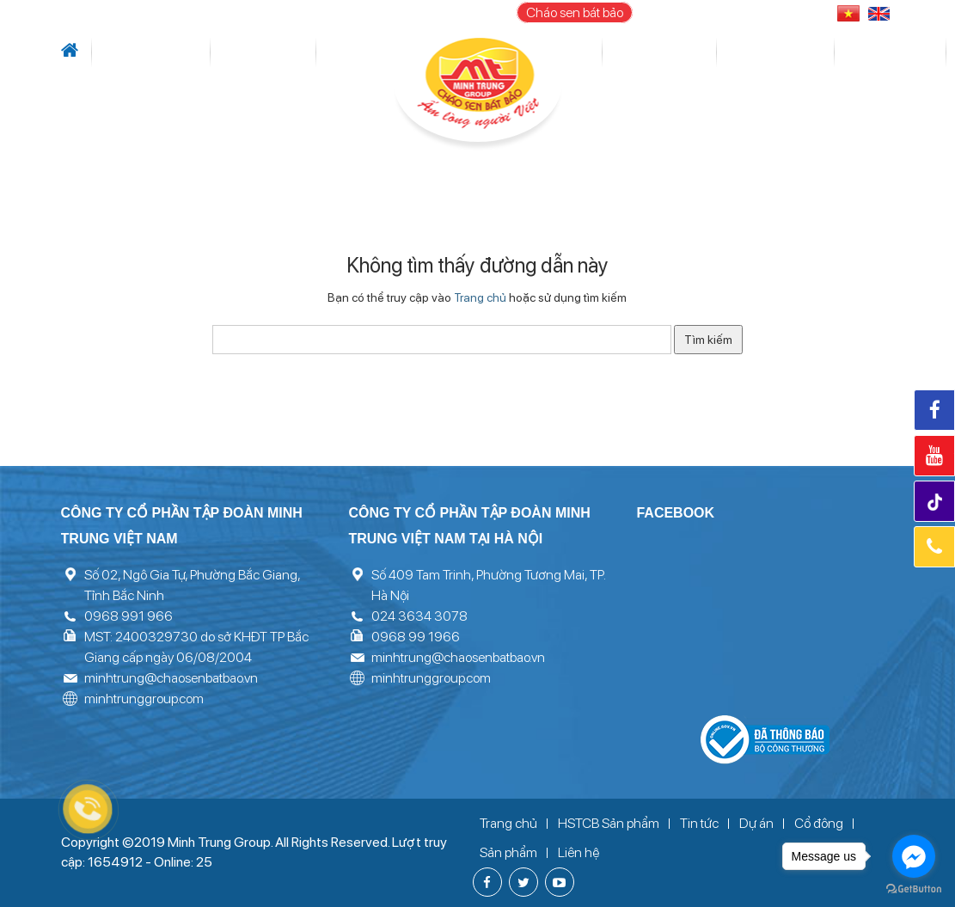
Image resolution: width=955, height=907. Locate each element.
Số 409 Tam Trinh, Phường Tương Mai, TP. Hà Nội (488, 585)
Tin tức (175, 52)
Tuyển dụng (788, 52)
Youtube (934, 455)
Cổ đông (604, 52)
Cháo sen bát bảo (574, 12)
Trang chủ (480, 297)
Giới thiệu (121, 52)
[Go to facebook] (913, 856)
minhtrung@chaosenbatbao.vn (171, 678)
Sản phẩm (664, 52)
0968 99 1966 (415, 636)
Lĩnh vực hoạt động (264, 52)
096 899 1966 (771, 12)
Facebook (934, 410)
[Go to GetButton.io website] (913, 889)
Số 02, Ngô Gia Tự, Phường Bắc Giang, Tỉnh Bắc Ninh (192, 585)
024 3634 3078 (419, 616)
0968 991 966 (128, 616)
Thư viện (722, 52)
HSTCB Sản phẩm (608, 823)
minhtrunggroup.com (144, 698)
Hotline (934, 547)
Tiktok (936, 502)
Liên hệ (847, 52)
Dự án (349, 52)
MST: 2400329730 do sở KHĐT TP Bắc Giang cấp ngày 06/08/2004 (196, 646)
